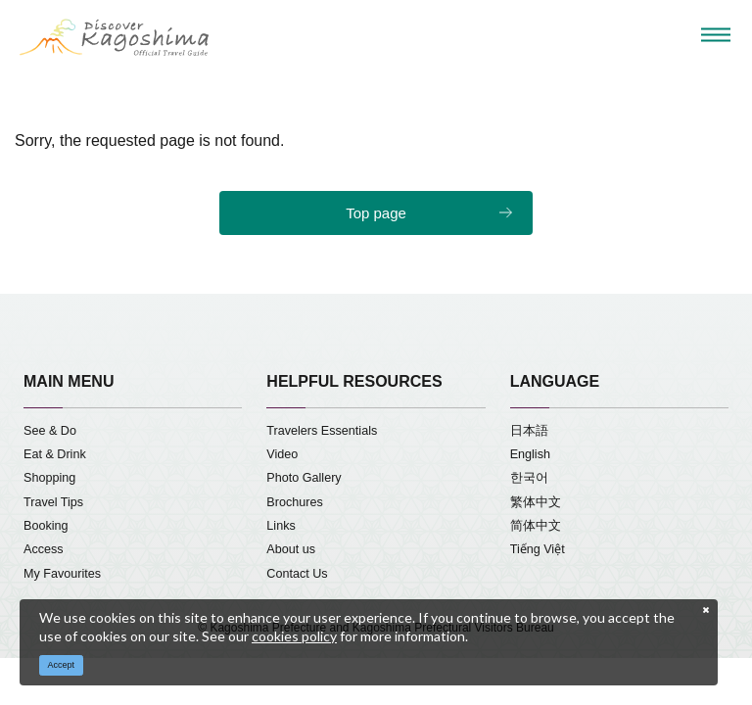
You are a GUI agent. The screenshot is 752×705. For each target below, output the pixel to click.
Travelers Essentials (321, 431)
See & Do (50, 431)
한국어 (529, 478)
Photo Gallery (303, 478)
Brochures (294, 502)
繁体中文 (535, 502)
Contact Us (296, 574)
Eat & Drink (55, 454)
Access (44, 549)
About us (290, 549)
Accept (61, 665)
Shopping (49, 478)
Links (280, 526)
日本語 (529, 431)
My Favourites (62, 574)
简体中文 (535, 526)
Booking (46, 526)
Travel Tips (53, 502)
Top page (376, 213)
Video (282, 454)
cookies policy (294, 636)
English (530, 454)
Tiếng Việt (537, 549)
